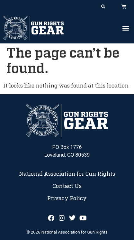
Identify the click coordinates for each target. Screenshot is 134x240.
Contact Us (67, 186)
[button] (103, 7)
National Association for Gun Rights (67, 174)
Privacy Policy (67, 198)
